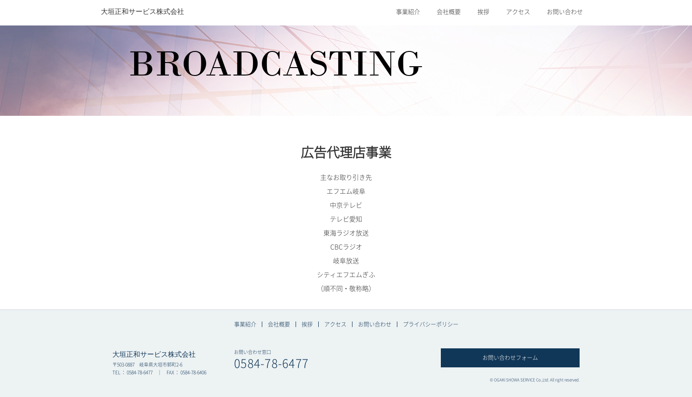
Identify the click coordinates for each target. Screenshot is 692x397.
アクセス (518, 12)
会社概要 (449, 12)
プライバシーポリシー (430, 324)
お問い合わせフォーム (510, 357)
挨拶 (483, 12)
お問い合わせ (565, 12)
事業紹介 (408, 12)
